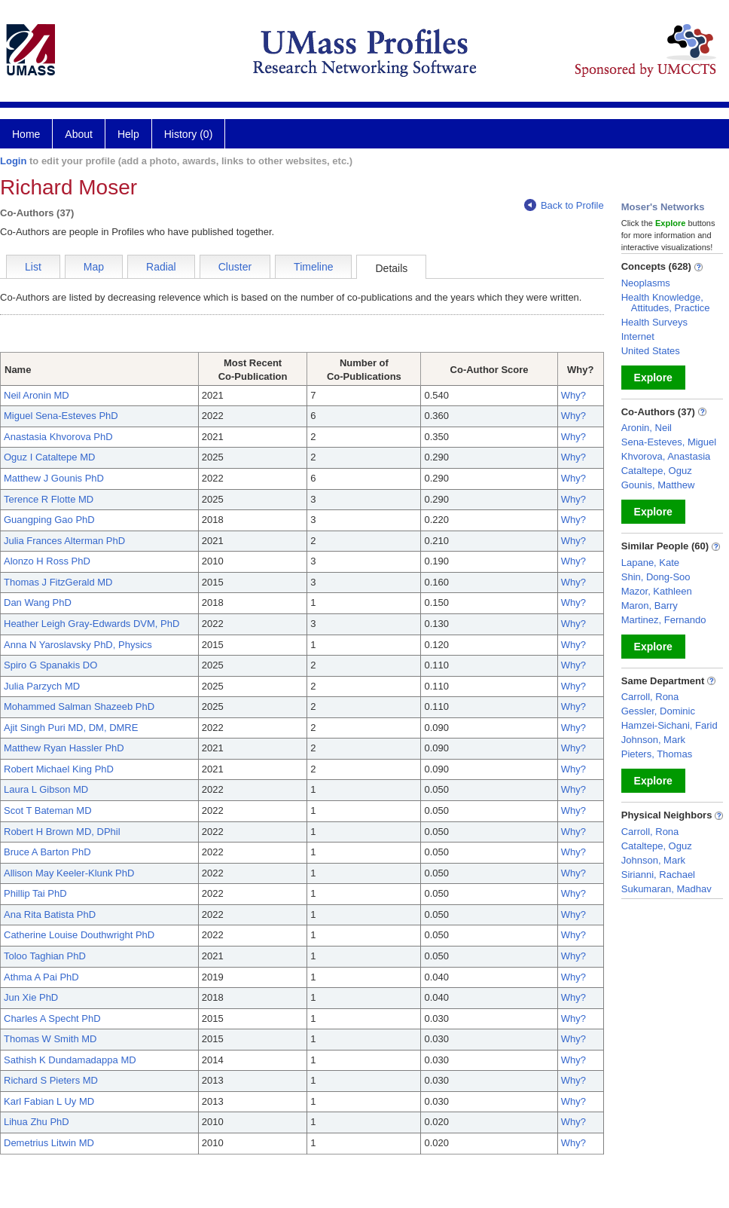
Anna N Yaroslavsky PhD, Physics (78, 644)
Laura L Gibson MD (46, 789)
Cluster (235, 267)
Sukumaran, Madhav (666, 889)
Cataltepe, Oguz (656, 470)
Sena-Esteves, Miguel (668, 442)
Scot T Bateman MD (48, 810)
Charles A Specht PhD (52, 1018)
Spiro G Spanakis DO (50, 665)
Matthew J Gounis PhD (54, 478)
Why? (573, 395)
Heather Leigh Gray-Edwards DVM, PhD (91, 623)
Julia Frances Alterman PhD (64, 540)
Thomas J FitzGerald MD (58, 582)
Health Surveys (654, 322)
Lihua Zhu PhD (36, 1121)
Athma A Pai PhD (41, 977)
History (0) (188, 134)
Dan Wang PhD (38, 602)
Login (13, 161)
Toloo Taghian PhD (45, 956)
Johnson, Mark (653, 739)
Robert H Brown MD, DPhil (62, 831)
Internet (637, 336)
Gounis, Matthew (658, 485)
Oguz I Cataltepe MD (49, 457)
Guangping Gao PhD (49, 519)
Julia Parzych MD (42, 686)
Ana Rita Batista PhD (50, 914)
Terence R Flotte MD (48, 499)
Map (94, 267)
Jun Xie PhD (31, 997)
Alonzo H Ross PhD (47, 561)
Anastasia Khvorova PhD (58, 436)
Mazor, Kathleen (656, 591)
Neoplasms (645, 283)
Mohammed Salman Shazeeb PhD (79, 706)
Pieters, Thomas (656, 754)
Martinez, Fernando (663, 619)
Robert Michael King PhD (59, 769)
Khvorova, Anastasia (666, 456)
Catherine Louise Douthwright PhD (79, 934)
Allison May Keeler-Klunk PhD (69, 873)
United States (650, 350)
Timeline (313, 267)
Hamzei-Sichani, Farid (669, 725)
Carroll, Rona (650, 696)
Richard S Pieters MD (51, 1080)
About (79, 134)
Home (26, 134)
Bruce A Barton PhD (47, 852)
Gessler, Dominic (658, 711)
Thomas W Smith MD (50, 1038)
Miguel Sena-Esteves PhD (61, 415)
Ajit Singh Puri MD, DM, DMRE (71, 727)
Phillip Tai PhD (35, 893)
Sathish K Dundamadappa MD (70, 1060)
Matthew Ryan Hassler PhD (64, 748)
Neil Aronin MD (36, 395)
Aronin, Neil (646, 427)
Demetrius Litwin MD (49, 1142)
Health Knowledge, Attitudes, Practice (665, 302)
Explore (653, 378)
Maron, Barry (649, 605)
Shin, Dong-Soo (656, 577)
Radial (161, 267)
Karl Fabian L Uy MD (49, 1101)
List (33, 267)
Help (128, 134)
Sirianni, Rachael (658, 874)
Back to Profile (564, 205)
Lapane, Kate (650, 562)
